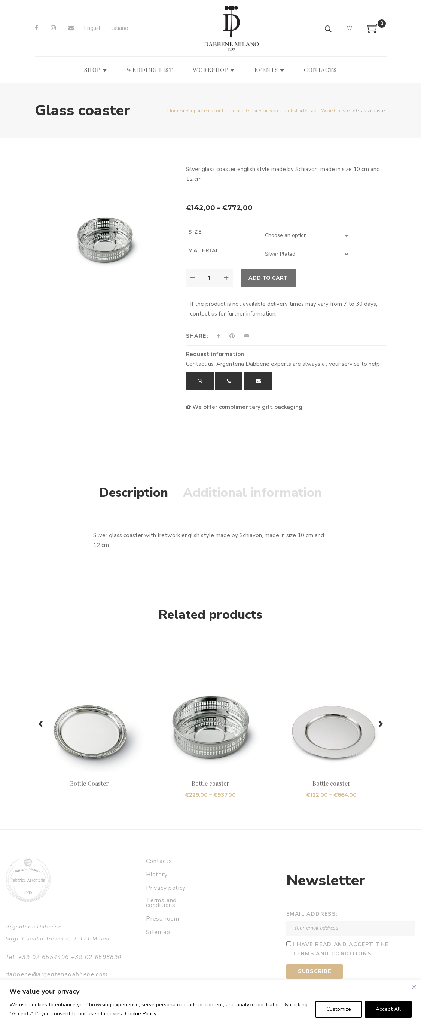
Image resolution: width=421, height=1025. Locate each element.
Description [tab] (133, 492)
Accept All (388, 1009)
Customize (338, 1009)
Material (203, 250)
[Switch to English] (93, 28)
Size (195, 231)
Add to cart (268, 278)
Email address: (312, 914)
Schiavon (268, 110)
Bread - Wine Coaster (327, 110)
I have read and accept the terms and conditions (340, 949)
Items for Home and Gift (227, 110)
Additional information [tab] (252, 492)
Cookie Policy (140, 1013)
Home (174, 110)
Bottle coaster (211, 783)
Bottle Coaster (89, 783)
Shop (191, 110)
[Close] (414, 987)
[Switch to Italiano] (119, 28)
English (291, 110)
